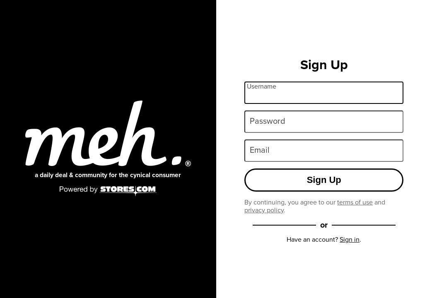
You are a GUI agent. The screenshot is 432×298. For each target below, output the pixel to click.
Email (260, 150)
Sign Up (324, 180)
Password (267, 121)
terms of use (355, 202)
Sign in (350, 239)
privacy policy (264, 210)
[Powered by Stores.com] (108, 191)
